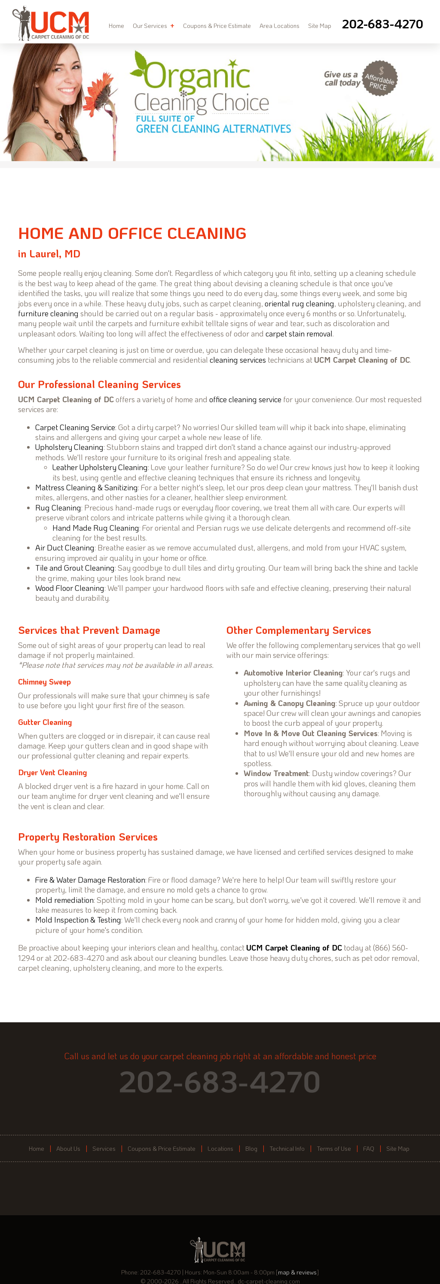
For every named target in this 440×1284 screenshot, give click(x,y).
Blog (251, 1149)
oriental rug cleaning (299, 303)
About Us (68, 1149)
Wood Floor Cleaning (69, 588)
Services (104, 1149)
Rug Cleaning (58, 507)
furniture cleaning (48, 313)
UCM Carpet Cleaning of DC (294, 947)
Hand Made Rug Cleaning (95, 528)
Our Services (153, 25)
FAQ (368, 1149)
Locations (220, 1149)
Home (116, 25)
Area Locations (279, 25)
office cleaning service (245, 399)
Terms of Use (334, 1149)
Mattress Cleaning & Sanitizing (86, 487)
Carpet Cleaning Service (75, 427)
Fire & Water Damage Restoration (90, 879)
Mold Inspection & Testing (78, 919)
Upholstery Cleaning (69, 447)
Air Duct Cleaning (65, 547)
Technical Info (287, 1149)
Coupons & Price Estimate (217, 25)
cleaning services (238, 360)
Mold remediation (64, 900)
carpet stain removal (299, 333)
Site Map (319, 25)
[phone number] (382, 23)
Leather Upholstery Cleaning (100, 467)
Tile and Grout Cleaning (75, 568)
